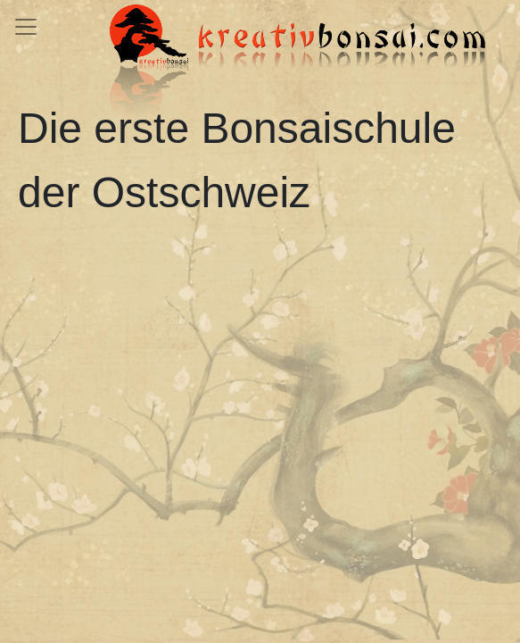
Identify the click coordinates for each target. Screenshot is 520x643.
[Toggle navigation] (26, 27)
